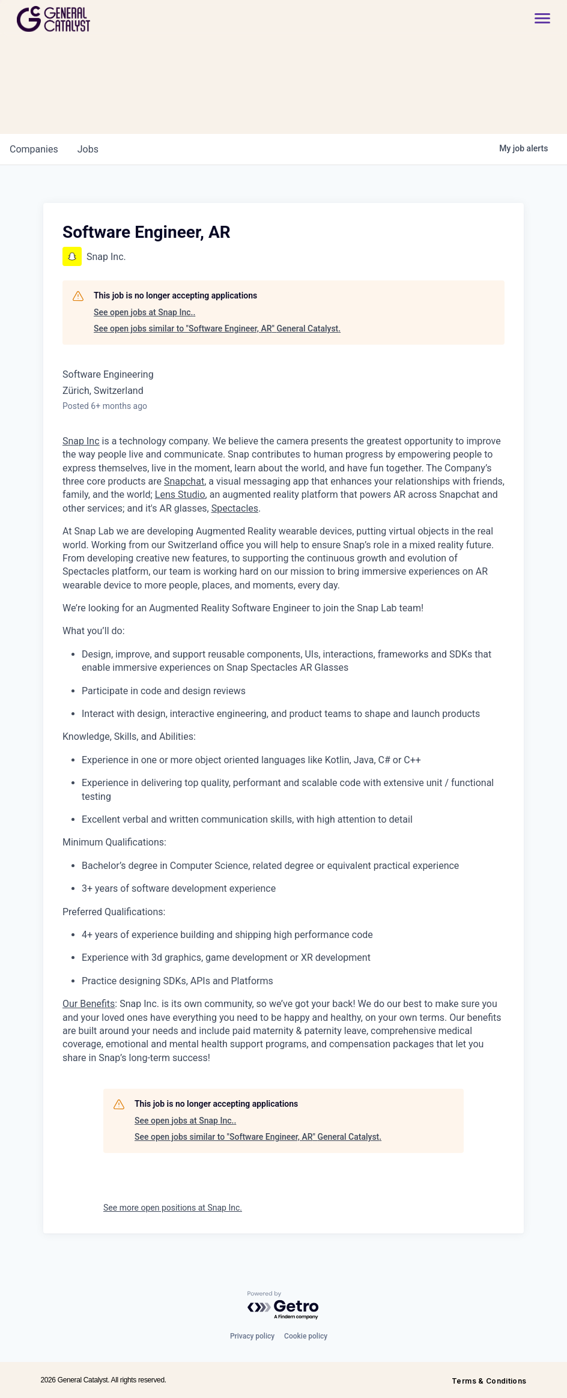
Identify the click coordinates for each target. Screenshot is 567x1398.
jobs (88, 149)
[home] (96, 19)
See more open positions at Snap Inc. (172, 1207)
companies (34, 149)
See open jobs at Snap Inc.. (144, 312)
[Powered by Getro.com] (283, 1306)
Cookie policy (305, 1336)
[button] (536, 19)
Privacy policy (252, 1336)
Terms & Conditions (489, 1380)
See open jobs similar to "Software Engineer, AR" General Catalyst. (217, 328)
